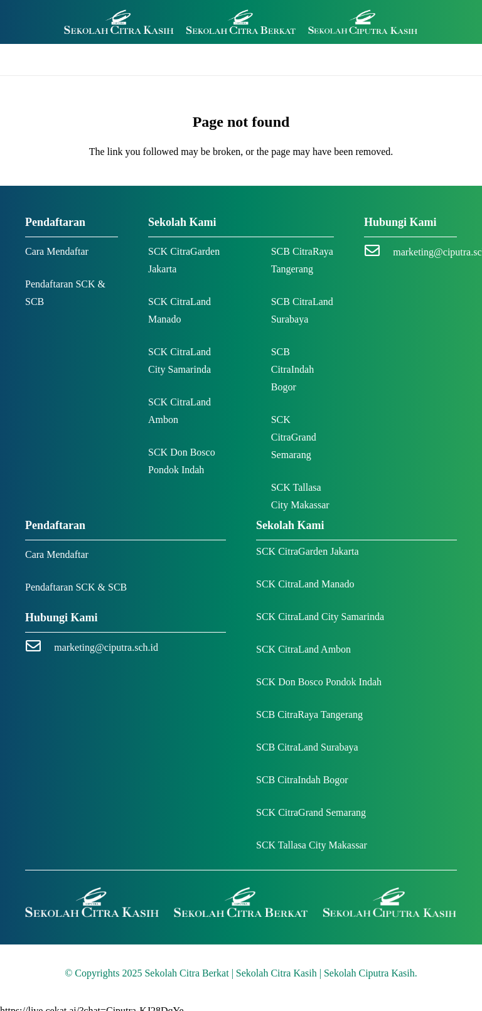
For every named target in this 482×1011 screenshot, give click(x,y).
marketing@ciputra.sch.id (106, 647)
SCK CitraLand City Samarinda (320, 616)
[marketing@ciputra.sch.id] (378, 252)
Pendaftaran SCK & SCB (76, 587)
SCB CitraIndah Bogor (292, 369)
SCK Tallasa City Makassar (311, 845)
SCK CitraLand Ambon (303, 649)
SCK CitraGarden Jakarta (307, 551)
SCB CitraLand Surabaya (307, 747)
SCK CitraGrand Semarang (293, 437)
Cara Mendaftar (56, 251)
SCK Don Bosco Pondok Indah (319, 682)
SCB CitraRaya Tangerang (309, 714)
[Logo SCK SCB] (240, 22)
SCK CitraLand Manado (305, 584)
